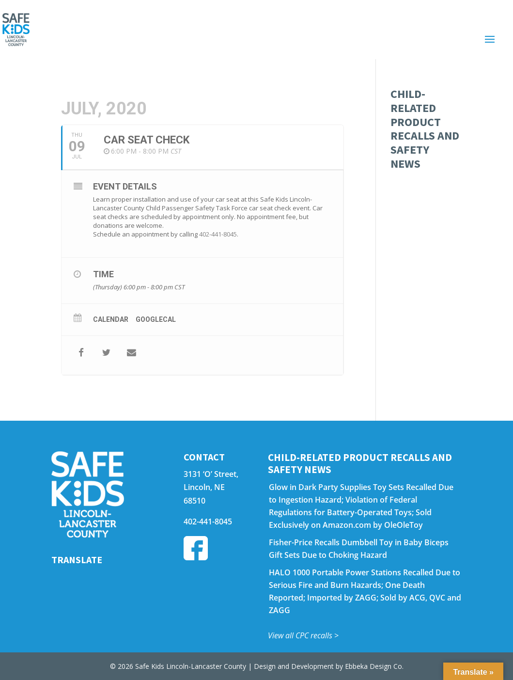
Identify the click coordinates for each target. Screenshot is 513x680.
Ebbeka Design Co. (374, 666)
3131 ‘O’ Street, (211, 474)
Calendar (110, 319)
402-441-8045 (218, 234)
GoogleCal (156, 319)
